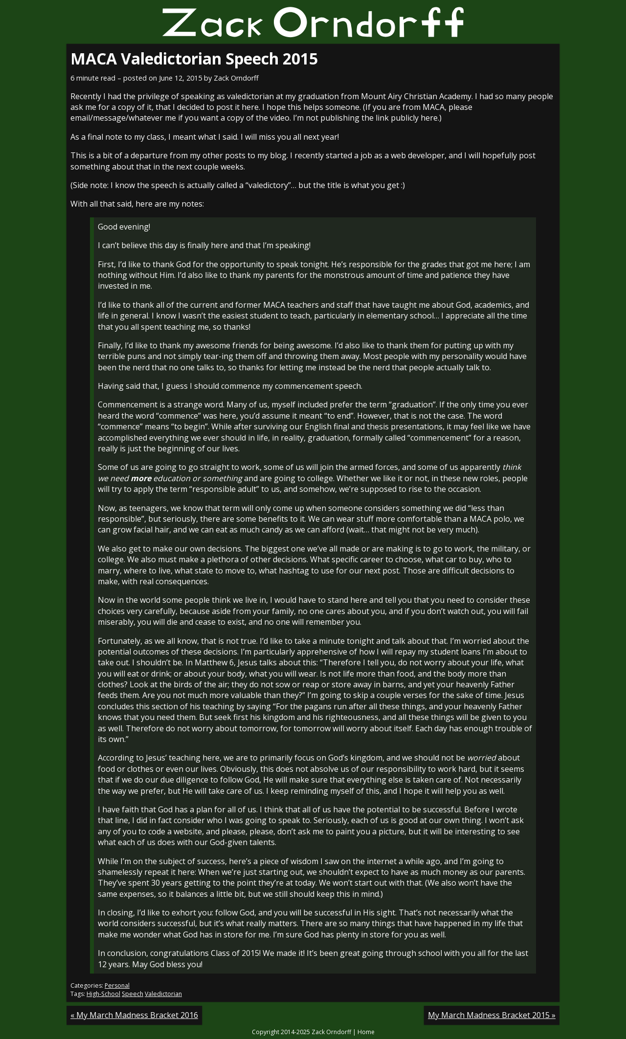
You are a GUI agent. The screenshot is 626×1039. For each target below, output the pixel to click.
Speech (132, 994)
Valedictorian (163, 994)
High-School (103, 994)
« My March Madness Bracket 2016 (134, 1015)
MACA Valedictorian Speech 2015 (194, 58)
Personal (117, 985)
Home (366, 1032)
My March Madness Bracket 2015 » (492, 1015)
